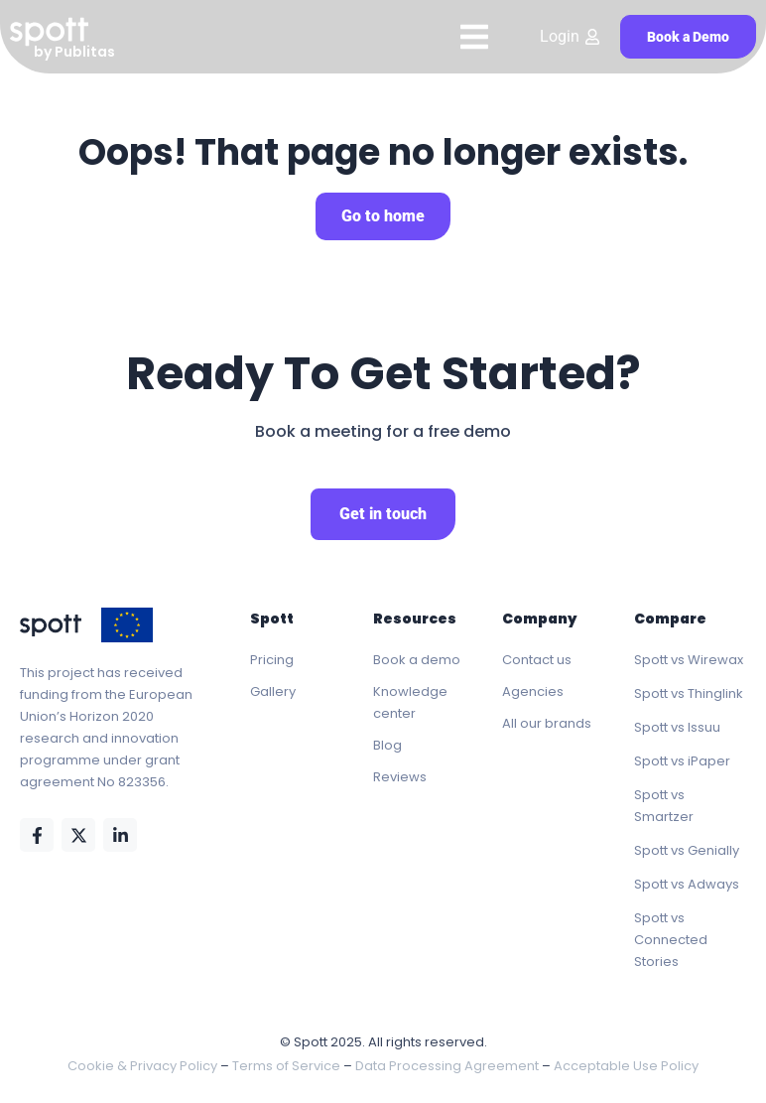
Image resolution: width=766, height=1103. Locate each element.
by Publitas (74, 52)
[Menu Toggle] (474, 37)
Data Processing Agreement (447, 1065)
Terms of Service (286, 1065)
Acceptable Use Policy (626, 1065)
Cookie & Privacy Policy (142, 1065)
